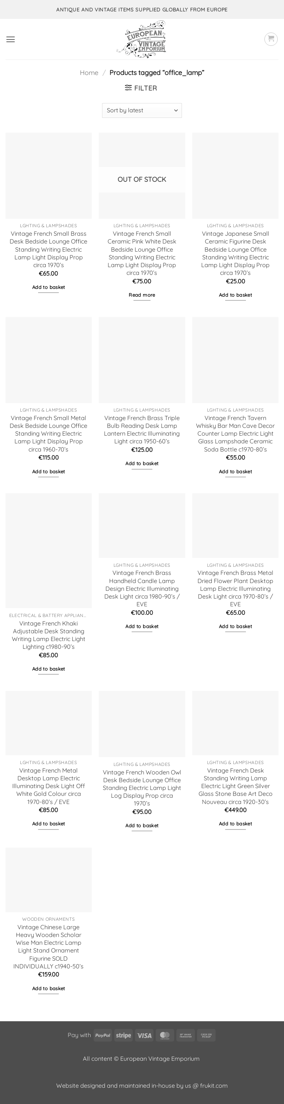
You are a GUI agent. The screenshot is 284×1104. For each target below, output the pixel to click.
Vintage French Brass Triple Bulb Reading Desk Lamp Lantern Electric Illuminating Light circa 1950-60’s (142, 429)
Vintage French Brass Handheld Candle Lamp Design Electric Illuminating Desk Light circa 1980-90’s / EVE (142, 588)
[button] (11, 39)
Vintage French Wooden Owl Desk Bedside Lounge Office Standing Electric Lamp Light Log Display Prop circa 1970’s (142, 788)
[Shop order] (142, 110)
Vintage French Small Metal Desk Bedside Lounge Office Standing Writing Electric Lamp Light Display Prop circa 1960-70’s (48, 433)
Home (89, 72)
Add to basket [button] (48, 287)
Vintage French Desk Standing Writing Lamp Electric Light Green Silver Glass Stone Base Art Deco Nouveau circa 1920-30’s (236, 786)
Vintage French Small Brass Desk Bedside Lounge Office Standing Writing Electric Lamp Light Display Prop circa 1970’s (48, 249)
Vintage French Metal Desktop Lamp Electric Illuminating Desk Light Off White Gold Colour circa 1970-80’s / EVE (48, 786)
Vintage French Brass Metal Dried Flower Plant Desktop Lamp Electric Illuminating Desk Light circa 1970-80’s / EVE (235, 588)
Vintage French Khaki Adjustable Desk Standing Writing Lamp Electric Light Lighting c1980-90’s (48, 635)
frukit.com (214, 1085)
